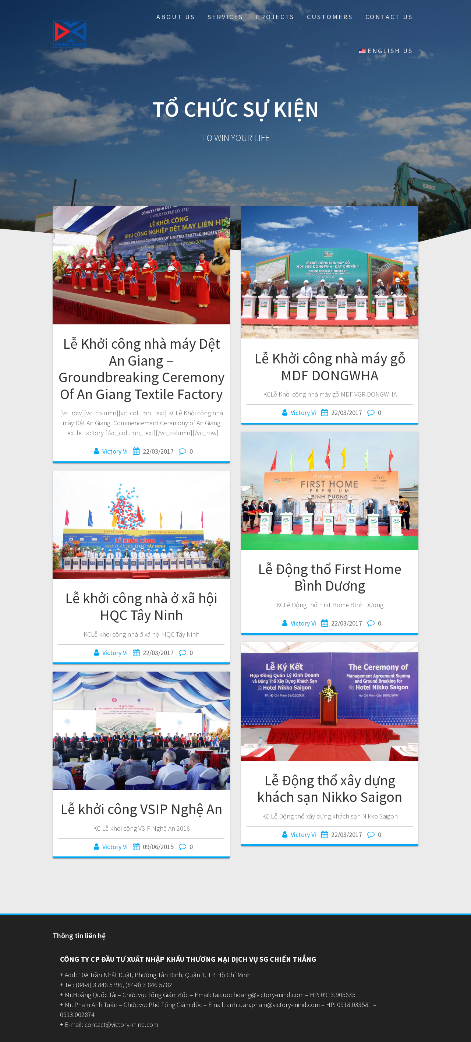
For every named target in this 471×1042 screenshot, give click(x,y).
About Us (175, 17)
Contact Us (389, 17)
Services (225, 17)
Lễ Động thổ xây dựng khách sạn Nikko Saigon (329, 788)
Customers (330, 17)
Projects (275, 17)
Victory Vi (115, 451)
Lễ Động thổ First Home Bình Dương (329, 577)
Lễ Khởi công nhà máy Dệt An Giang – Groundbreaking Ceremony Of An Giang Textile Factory (141, 368)
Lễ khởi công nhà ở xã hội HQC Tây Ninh (141, 606)
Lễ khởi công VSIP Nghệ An (141, 809)
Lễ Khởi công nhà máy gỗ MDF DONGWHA (330, 366)
